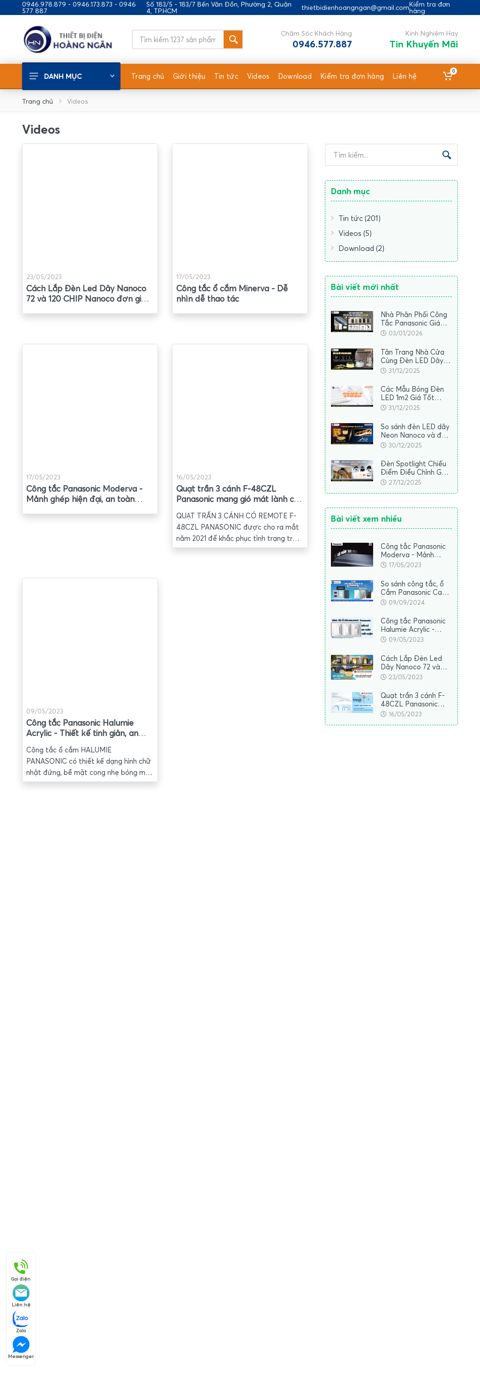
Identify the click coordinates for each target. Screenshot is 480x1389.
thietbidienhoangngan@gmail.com (355, 7)
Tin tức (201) (356, 218)
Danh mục (72, 76)
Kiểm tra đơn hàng (429, 7)
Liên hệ (21, 1295)
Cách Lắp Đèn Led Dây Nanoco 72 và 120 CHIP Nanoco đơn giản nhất (88, 298)
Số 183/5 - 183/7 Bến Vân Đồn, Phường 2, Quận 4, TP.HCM (219, 7)
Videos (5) (351, 233)
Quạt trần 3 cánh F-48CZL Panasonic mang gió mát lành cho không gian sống (239, 499)
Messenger (21, 1347)
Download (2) (357, 248)
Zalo (21, 1321)
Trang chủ (37, 101)
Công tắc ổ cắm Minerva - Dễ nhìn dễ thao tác (232, 293)
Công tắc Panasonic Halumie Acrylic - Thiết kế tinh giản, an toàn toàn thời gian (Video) (82, 733)
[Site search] (178, 39)
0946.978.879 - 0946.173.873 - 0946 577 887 (79, 7)
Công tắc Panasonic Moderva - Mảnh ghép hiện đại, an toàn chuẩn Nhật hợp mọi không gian (87, 499)
